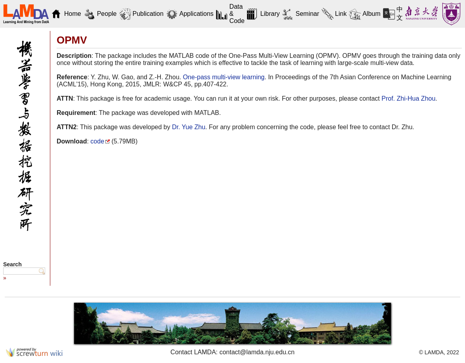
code (97, 141)
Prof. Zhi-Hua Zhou (408, 98)
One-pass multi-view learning (224, 77)
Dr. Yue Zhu (188, 127)
